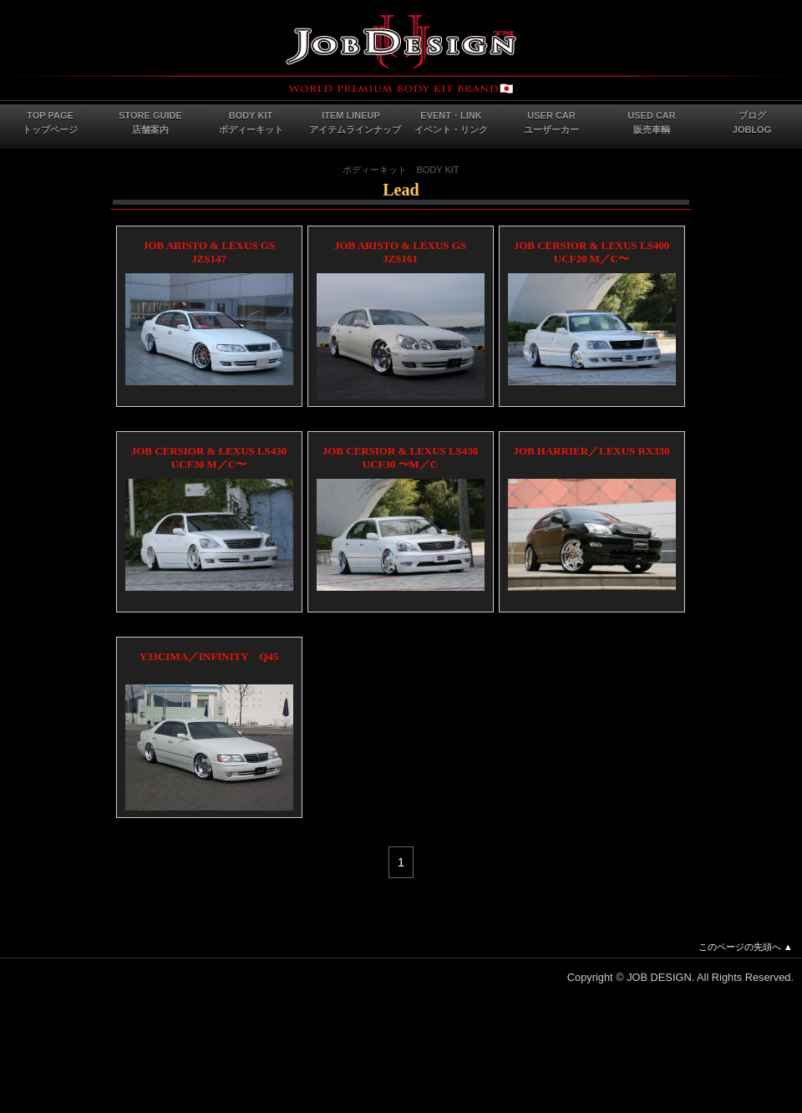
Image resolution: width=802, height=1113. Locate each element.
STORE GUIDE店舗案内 (150, 122)
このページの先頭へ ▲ (745, 947)
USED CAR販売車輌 (651, 122)
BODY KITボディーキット (251, 122)
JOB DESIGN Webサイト (401, 54)
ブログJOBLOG (752, 122)
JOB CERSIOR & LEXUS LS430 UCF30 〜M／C (400, 457)
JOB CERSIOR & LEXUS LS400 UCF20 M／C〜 (591, 252)
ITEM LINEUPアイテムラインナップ (355, 122)
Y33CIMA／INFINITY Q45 (209, 656)
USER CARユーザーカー (551, 122)
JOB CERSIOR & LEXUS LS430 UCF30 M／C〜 (209, 457)
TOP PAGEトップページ (50, 122)
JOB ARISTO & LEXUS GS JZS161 (400, 252)
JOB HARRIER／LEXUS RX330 (591, 451)
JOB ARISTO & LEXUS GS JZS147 (209, 252)
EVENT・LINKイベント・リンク (451, 122)
